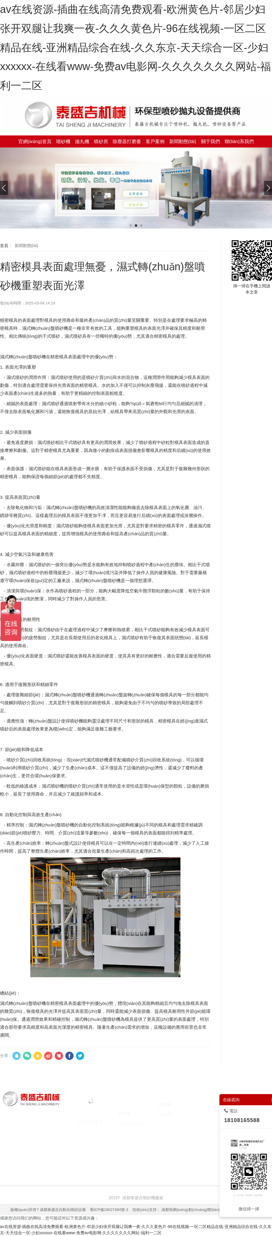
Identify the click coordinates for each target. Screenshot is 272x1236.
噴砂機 (27, 1155)
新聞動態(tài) (26, 245)
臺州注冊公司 (166, 1155)
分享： (6, 1055)
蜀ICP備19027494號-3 (109, 1210)
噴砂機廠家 (47, 1155)
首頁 (4, 245)
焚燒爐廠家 (123, 1155)
